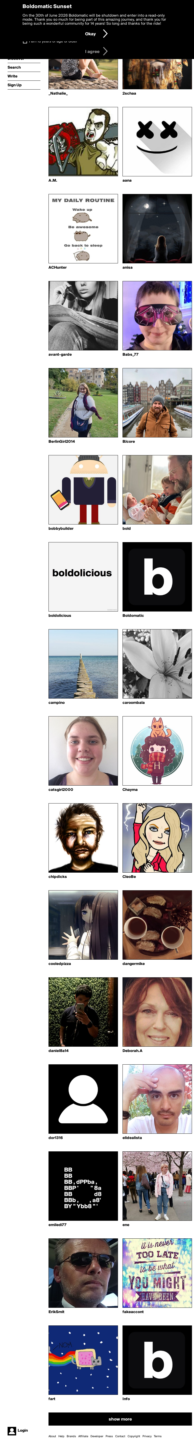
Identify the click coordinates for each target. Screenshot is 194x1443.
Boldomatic (133, 616)
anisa (128, 268)
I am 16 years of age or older (53, 41)
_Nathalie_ (58, 94)
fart (51, 1399)
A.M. (52, 181)
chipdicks (57, 877)
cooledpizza (59, 964)
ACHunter (57, 268)
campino (56, 703)
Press (109, 1436)
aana (127, 181)
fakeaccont (133, 1312)
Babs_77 (130, 355)
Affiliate (83, 1436)
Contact (120, 1436)
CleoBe (129, 877)
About (52, 1436)
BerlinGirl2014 (61, 442)
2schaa (129, 94)
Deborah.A (132, 1051)
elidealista (132, 1138)
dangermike (134, 964)
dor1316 (55, 1138)
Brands (71, 1436)
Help (61, 1436)
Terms (158, 1436)
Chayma (130, 790)
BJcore (129, 442)
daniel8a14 (58, 1051)
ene (126, 1225)
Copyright (134, 1436)
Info (126, 1399)
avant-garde (60, 355)
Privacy (147, 1436)
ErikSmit (56, 1312)
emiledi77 (57, 1225)
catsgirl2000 (60, 790)
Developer (96, 1436)
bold (127, 529)
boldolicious (59, 616)
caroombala (134, 703)
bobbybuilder (61, 529)
